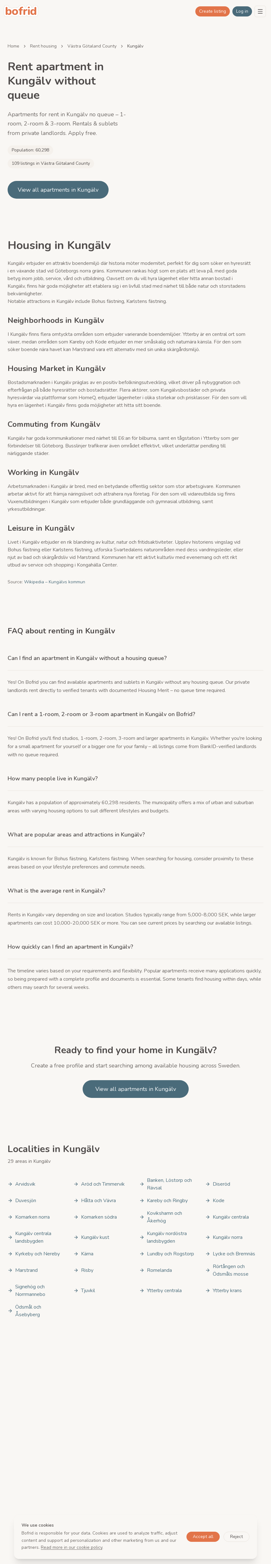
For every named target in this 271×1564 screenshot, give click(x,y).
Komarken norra (29, 1217)
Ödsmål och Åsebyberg (24, 1311)
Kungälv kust (91, 1237)
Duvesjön (22, 1200)
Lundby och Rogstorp (166, 1253)
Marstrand (23, 1270)
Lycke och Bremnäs (230, 1253)
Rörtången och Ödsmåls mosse (227, 1270)
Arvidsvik (21, 1184)
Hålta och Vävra (94, 1200)
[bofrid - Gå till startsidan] (21, 11)
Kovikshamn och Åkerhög (160, 1217)
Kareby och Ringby (163, 1200)
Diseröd (217, 1184)
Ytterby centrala (160, 1290)
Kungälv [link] (135, 46)
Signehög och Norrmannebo (26, 1290)
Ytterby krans (223, 1290)
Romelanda (155, 1270)
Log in (242, 11)
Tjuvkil (84, 1290)
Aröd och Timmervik (99, 1184)
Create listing (212, 11)
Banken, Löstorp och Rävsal (165, 1184)
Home (13, 46)
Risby (83, 1270)
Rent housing (43, 46)
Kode (214, 1200)
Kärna (83, 1253)
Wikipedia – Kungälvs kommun (54, 582)
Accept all (203, 1537)
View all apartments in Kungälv (58, 190)
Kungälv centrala (227, 1217)
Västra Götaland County (92, 46)
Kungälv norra (224, 1237)
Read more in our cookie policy (71, 1547)
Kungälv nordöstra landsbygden (163, 1237)
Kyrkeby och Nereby (34, 1253)
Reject (236, 1537)
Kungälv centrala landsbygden (29, 1237)
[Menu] (260, 11)
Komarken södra (95, 1217)
